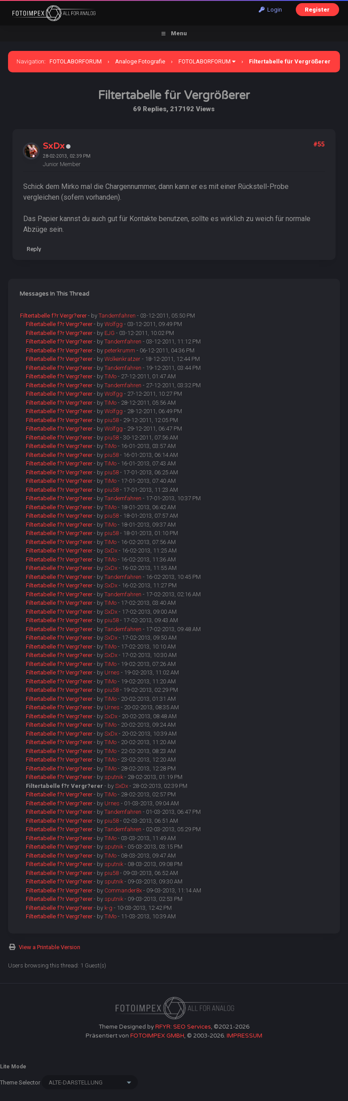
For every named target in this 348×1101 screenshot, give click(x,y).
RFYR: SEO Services (183, 1026)
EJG (109, 333)
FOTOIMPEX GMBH (157, 1035)
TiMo (110, 376)
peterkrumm (119, 350)
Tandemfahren (117, 315)
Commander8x (123, 890)
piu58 (111, 420)
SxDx (54, 146)
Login (270, 9)
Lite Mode (13, 1066)
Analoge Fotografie (140, 61)
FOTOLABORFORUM (76, 61)
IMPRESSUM (244, 1035)
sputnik (113, 777)
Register (317, 9)
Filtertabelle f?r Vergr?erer (53, 315)
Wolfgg (113, 324)
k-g (108, 907)
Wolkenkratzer (122, 359)
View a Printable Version (49, 947)
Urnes (112, 672)
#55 (319, 144)
